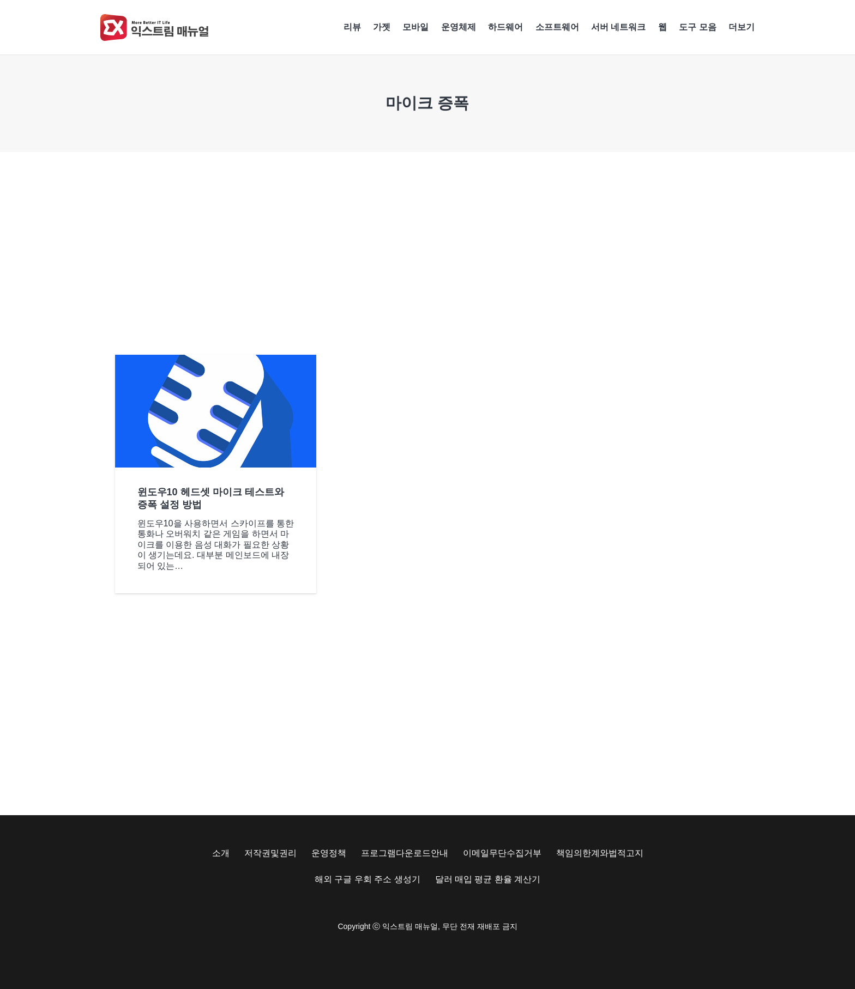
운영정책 (328, 853)
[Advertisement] (427, 253)
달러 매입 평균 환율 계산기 (488, 879)
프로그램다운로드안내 (404, 853)
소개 (221, 853)
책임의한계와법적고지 (599, 853)
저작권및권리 (270, 853)
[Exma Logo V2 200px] (154, 27)
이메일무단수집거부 (502, 853)
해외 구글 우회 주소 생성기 (367, 879)
